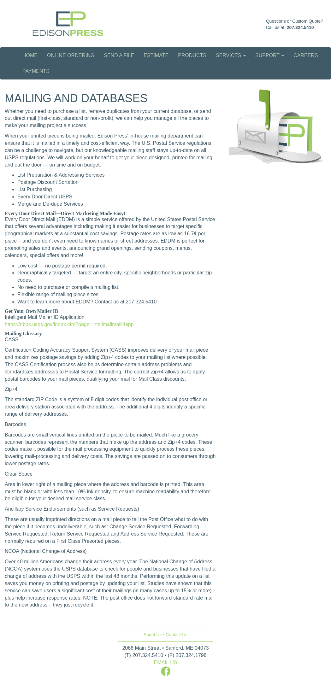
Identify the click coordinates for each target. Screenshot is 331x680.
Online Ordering (70, 55)
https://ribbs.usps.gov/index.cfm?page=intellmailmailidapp (69, 324)
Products (192, 55)
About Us (153, 634)
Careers (305, 55)
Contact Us (176, 634)
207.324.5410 (300, 27)
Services (231, 55)
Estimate (156, 55)
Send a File (119, 55)
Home (30, 55)
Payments (36, 71)
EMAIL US (165, 662)
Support (269, 55)
